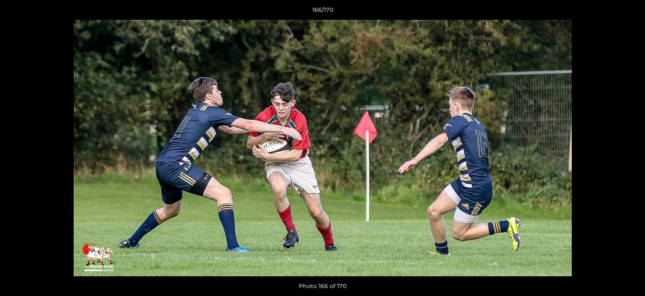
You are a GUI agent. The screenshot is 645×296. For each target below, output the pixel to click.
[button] (630, 12)
